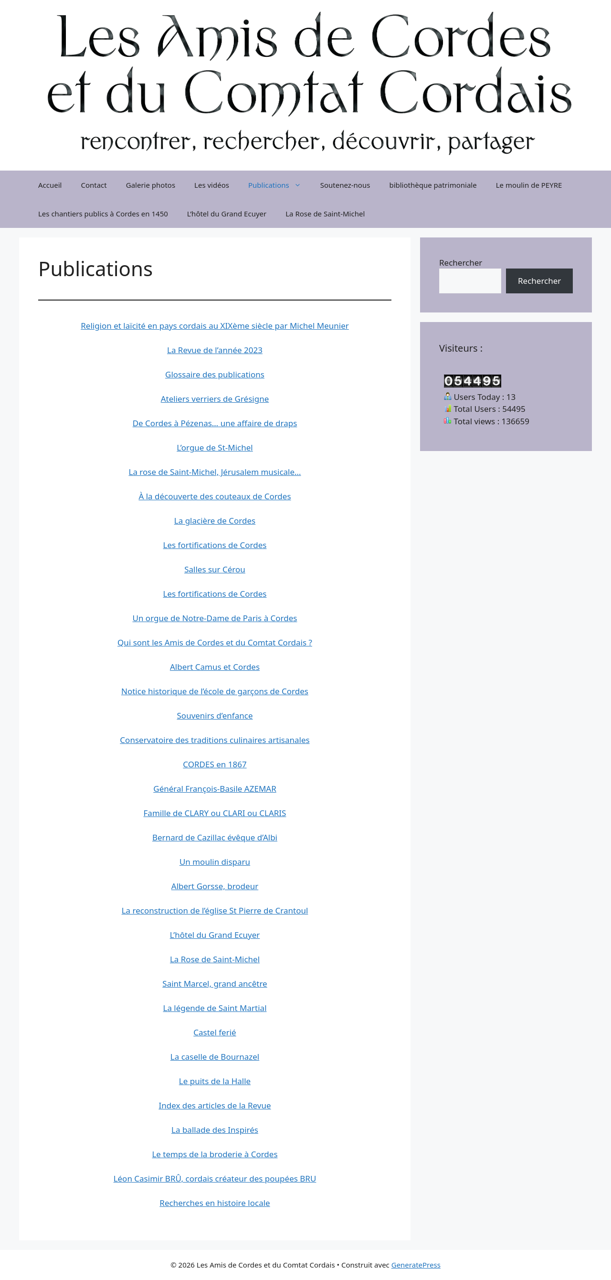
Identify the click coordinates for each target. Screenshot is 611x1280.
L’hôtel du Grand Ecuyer (226, 213)
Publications (279, 185)
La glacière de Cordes (214, 520)
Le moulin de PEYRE (529, 185)
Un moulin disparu (214, 861)
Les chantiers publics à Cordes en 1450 (103, 213)
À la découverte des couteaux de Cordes (214, 496)
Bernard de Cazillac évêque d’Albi (214, 837)
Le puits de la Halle (215, 1081)
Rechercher (460, 262)
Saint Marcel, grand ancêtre (214, 983)
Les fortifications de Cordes (215, 544)
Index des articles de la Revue (214, 1105)
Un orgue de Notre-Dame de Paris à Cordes (215, 618)
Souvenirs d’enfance (215, 715)
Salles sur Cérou (214, 569)
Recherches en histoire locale (214, 1202)
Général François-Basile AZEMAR (214, 788)
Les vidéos (211, 185)
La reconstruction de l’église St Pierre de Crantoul (215, 910)
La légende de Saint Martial (214, 1007)
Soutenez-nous (345, 185)
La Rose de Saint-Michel (325, 213)
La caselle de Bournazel (214, 1056)
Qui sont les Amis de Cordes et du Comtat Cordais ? (214, 642)
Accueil (50, 185)
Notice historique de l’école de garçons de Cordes (214, 691)
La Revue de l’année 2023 (215, 349)
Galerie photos (150, 185)
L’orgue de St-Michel (215, 447)
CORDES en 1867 (214, 764)
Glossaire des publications (214, 374)
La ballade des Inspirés (214, 1129)
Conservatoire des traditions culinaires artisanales (214, 739)
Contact (93, 185)
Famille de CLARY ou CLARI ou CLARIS (215, 812)
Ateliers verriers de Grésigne (215, 398)
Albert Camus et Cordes (215, 666)
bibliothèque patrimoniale (432, 185)
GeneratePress (416, 1264)
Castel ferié (214, 1032)
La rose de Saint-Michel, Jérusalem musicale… (214, 471)
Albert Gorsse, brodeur (214, 886)
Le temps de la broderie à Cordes (214, 1154)
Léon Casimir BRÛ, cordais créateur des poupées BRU (215, 1178)
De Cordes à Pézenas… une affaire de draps (215, 423)
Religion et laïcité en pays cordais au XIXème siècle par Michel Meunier (215, 325)
